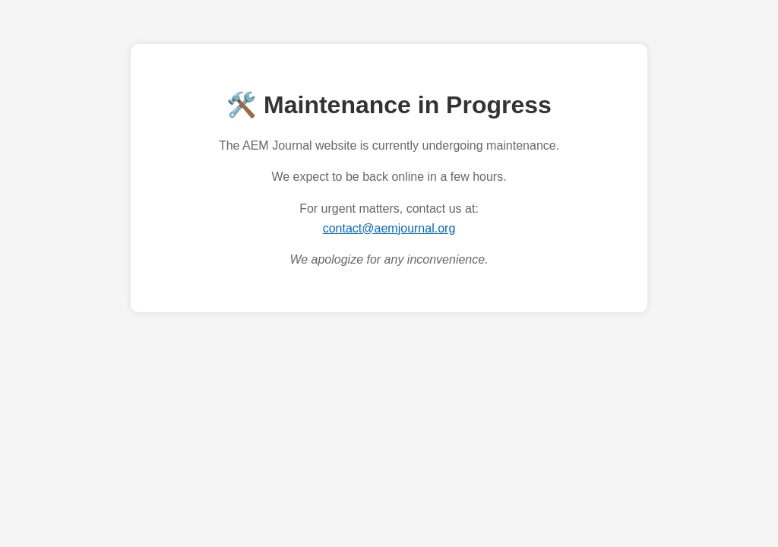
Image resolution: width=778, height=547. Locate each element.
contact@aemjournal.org (389, 228)
